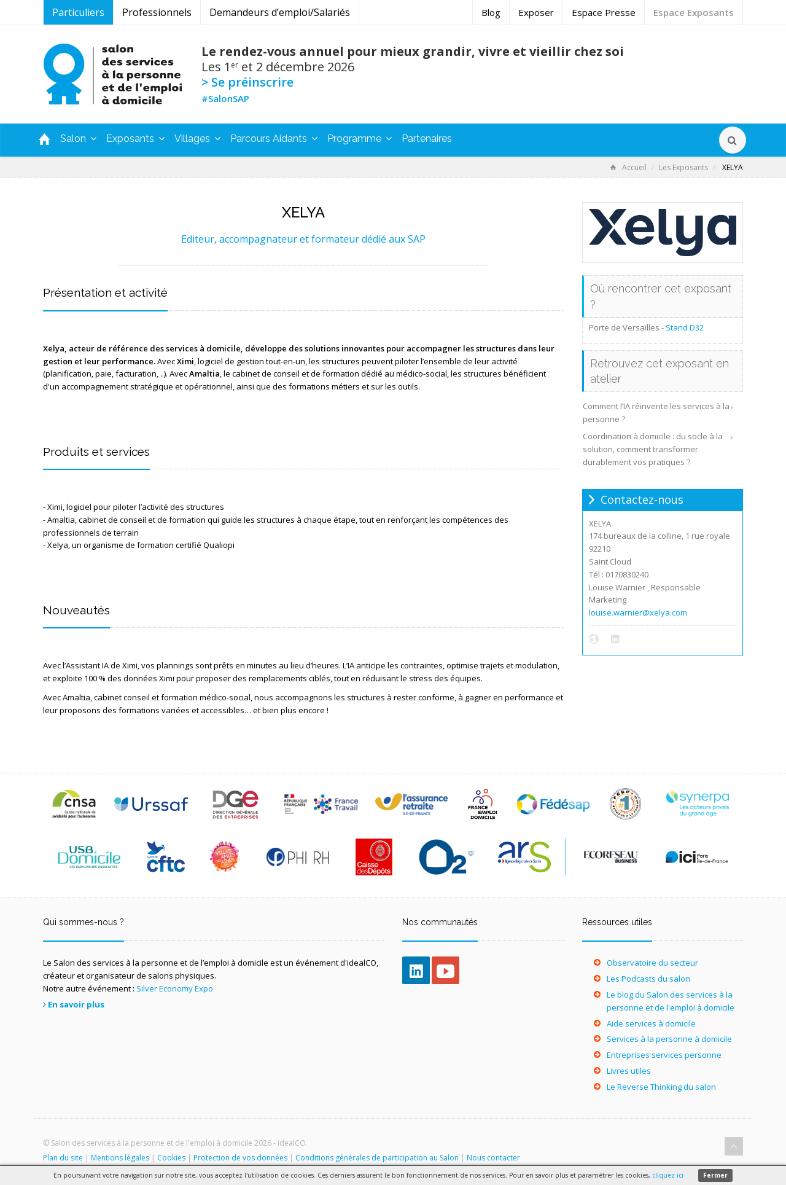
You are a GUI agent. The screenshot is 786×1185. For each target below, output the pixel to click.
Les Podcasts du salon (648, 978)
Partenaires (427, 138)
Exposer (536, 12)
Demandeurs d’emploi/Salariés (279, 12)
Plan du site (63, 1157)
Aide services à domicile (651, 1023)
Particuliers (78, 12)
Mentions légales (120, 1157)
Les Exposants (683, 167)
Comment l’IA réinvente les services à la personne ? (656, 412)
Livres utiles (629, 1070)
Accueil (628, 167)
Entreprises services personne (664, 1054)
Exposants (135, 138)
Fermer (715, 1175)
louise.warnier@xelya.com (638, 612)
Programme (359, 138)
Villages (197, 138)
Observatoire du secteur (652, 962)
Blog (490, 12)
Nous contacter (493, 1157)
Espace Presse (604, 12)
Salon (78, 138)
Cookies (171, 1157)
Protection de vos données (240, 1157)
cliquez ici (667, 1175)
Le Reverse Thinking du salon (661, 1086)
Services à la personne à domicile (669, 1038)
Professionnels (157, 12)
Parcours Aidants (273, 138)
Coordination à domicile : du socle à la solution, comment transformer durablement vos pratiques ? (653, 449)
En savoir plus (76, 1004)
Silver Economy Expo (174, 988)
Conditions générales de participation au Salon (377, 1157)
